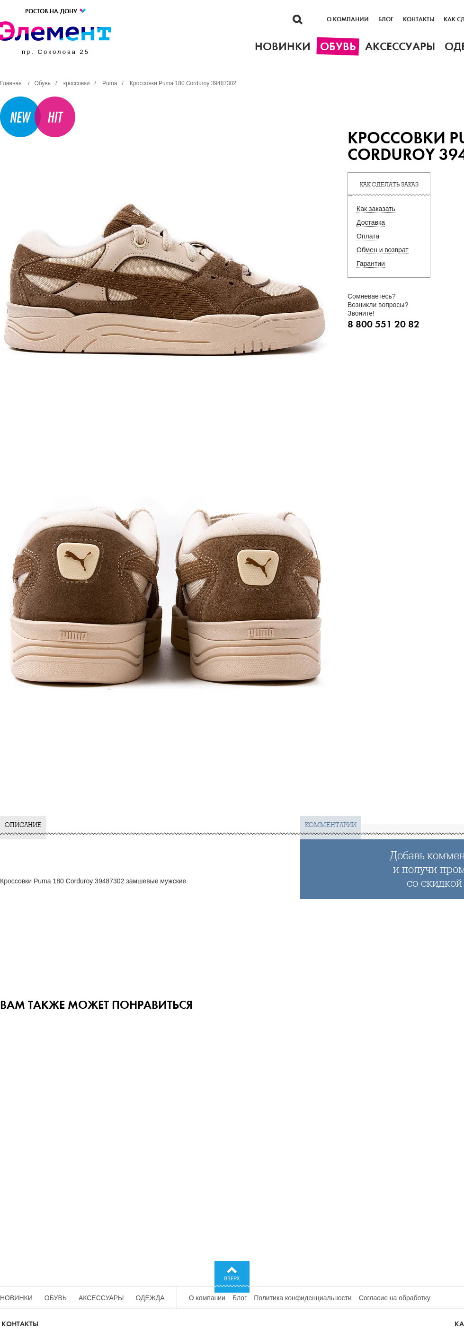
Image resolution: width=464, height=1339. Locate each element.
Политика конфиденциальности (303, 1298)
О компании (348, 19)
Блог (385, 19)
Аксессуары (101, 1298)
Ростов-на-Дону (56, 11)
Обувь (56, 1298)
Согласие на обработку (394, 1298)
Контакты (418, 19)
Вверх (232, 1278)
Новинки (16, 1298)
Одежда (150, 1298)
